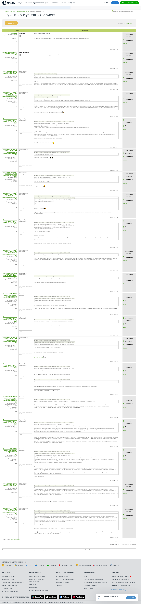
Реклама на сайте (62, 582)
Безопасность (35, 572)
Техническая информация (120, 585)
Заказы (19, 565)
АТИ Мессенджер (83, 565)
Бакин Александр (24, 52)
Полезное (6, 572)
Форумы (12, 11)
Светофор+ (33, 584)
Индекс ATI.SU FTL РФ (9, 585)
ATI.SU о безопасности (37, 576)
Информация (90, 572)
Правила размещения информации (123, 11)
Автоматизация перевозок (14, 562)
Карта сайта (88, 588)
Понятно (130, 598)
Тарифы (59, 585)
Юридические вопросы (22, 11)
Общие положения (90, 585)
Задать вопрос (119, 589)
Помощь (115, 572)
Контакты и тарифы (65, 572)
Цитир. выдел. (129, 34)
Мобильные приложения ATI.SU (15, 597)
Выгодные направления (10, 591)
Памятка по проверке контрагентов (36, 580)
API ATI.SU (114, 565)
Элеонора (22, 33)
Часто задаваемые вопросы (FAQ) (123, 582)
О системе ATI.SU (62, 576)
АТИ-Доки (51, 565)
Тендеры (39, 565)
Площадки (7, 565)
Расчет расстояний (8, 576)
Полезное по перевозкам (120, 579)
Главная (6, 11)
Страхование (33, 587)
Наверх (125, 43)
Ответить (12, 23)
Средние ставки (7, 588)
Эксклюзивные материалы (93, 579)
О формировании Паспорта (38, 590)
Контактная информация (65, 579)
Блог (85, 576)
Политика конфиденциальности (95, 582)
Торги (29, 565)
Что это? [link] (101, 599)
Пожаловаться (129, 40)
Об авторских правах (67, 602)
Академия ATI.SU (8, 579)
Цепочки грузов (100, 565)
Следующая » (129, 23)
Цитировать (128, 36)
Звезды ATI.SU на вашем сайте (12, 582)
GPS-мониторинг (66, 565)
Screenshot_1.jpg (38, 357)
